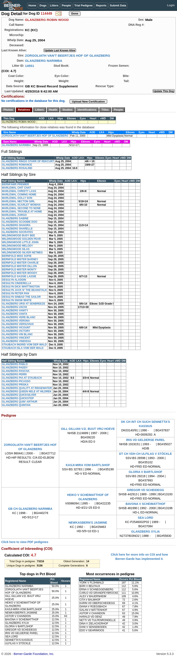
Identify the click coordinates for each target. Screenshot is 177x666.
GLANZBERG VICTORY (16, 330)
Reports (101, 5)
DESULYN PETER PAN (15, 293)
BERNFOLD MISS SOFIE (17, 255)
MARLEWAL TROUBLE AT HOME (22, 211)
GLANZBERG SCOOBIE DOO (19, 221)
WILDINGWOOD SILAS (15, 249)
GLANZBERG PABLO (15, 364)
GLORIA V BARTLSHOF (145, 472)
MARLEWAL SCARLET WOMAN (21, 204)
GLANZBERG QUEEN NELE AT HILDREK (26, 391)
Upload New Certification (88, 101)
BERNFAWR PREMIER (15, 184)
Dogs (43, 5)
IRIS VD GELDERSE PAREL (145, 440)
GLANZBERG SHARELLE (17, 228)
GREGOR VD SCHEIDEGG (145, 490)
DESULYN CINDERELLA (16, 283)
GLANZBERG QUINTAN (16, 405)
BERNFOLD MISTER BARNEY (20, 259)
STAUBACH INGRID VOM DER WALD (24, 344)
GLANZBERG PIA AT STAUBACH (22, 377)
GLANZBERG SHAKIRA (16, 225)
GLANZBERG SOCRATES (17, 232)
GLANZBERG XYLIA (145, 531)
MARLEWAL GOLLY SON (17, 197)
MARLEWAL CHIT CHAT (16, 187)
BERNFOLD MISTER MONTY (19, 269)
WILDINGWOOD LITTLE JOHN (20, 242)
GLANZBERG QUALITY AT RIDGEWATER (27, 388)
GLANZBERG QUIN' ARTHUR (19, 401)
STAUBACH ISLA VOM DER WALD (23, 348)
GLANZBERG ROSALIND (17, 168)
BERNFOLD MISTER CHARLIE (20, 262)
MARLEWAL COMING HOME (19, 194)
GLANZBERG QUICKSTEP (18, 398)
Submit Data (118, 5)
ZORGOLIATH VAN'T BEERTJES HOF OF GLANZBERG (67, 55)
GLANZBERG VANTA (14, 313)
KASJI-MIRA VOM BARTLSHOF (88, 465)
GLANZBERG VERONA (16, 320)
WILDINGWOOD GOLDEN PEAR (21, 238)
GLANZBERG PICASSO (16, 381)
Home (32, 5)
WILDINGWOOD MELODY (17, 245)
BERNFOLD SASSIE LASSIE (19, 276)
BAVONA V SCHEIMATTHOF (145, 504)
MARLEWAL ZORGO (14, 215)
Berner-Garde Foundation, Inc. (34, 654)
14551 (29, 66)
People (66, 5)
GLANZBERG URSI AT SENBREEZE (23, 303)
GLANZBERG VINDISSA (16, 341)
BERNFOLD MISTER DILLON (19, 266)
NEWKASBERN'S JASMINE (88, 522)
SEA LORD (145, 517)
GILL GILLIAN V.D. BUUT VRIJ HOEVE (88, 429)
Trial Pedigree (83, 5)
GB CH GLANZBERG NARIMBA (30, 508)
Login (171, 5)
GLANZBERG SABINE (15, 218)
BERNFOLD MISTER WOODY (19, 273)
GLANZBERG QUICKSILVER (19, 394)
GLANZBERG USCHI (14, 307)
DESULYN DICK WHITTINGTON (21, 286)
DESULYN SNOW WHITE (17, 300)
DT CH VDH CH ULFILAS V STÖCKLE (145, 453)
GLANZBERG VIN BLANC (17, 334)
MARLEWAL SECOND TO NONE (21, 208)
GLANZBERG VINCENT (16, 337)
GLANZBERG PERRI (14, 374)
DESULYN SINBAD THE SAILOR (21, 296)
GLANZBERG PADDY (15, 367)
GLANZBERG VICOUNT (16, 327)
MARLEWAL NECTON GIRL (18, 201)
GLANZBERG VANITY (15, 310)
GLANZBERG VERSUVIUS (18, 324)
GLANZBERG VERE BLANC (18, 317)
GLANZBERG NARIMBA (43, 60)
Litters (54, 5)
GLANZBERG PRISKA (15, 384)
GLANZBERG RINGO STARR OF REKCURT (28, 161)
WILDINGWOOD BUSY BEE (18, 235)
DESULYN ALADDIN (14, 279)
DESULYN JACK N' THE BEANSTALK (24, 290)
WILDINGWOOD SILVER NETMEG (22, 252)
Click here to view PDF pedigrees (24, 542)
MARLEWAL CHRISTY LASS (19, 191)
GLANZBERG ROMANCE (17, 164)
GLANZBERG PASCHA (15, 371)
